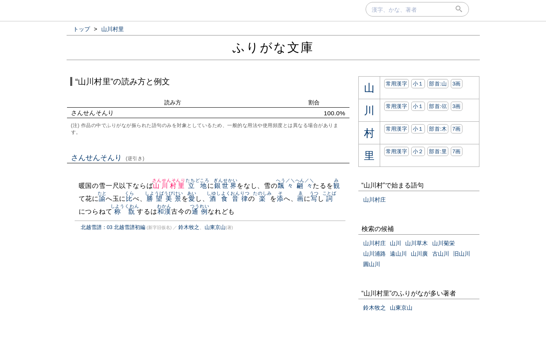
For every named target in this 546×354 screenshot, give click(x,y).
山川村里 (169, 185)
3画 (456, 84)
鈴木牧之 (188, 227)
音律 (239, 198)
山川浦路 (374, 253)
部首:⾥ (438, 151)
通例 (199, 211)
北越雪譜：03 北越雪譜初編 (113, 227)
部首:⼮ (438, 106)
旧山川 (461, 253)
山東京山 (215, 227)
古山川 (440, 253)
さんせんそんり (108, 158)
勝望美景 (164, 198)
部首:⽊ (438, 129)
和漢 (164, 211)
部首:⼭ (438, 84)
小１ (418, 84)
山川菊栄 (443, 243)
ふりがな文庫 (273, 47)
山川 (395, 243)
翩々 (304, 185)
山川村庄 (374, 199)
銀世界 (225, 185)
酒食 (218, 198)
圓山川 (371, 264)
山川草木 (416, 243)
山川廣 (419, 253)
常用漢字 (396, 84)
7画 (456, 129)
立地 (197, 185)
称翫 (125, 211)
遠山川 (398, 253)
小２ (418, 151)
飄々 (285, 185)
